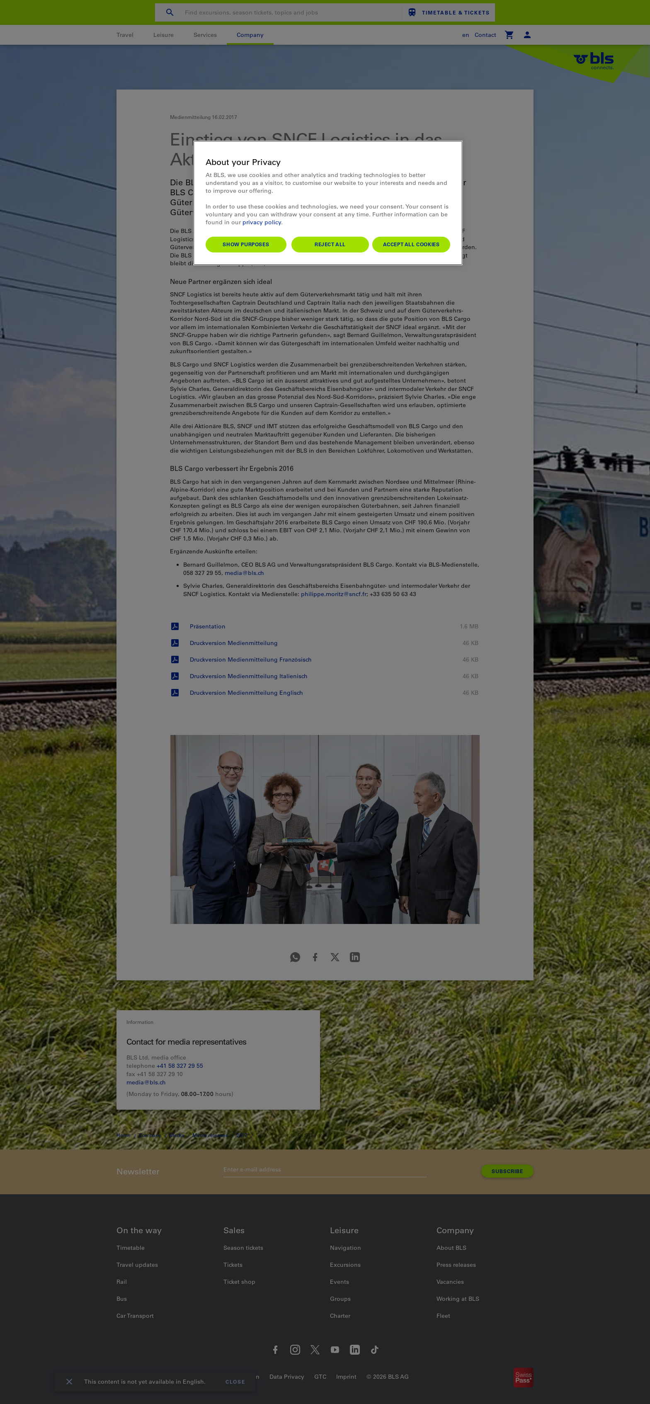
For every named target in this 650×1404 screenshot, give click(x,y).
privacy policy (262, 222)
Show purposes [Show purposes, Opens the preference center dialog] (246, 244)
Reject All (330, 244)
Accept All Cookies (411, 244)
